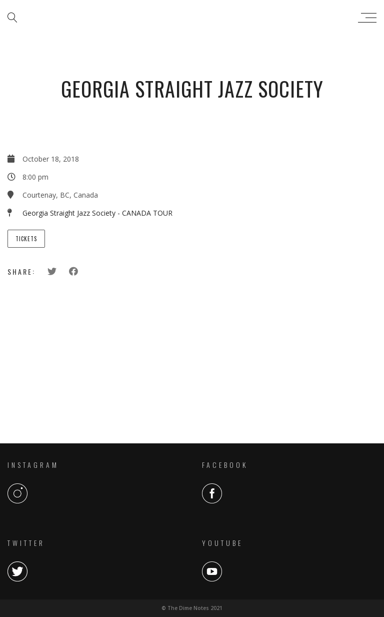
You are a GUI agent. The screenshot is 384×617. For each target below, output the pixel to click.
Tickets (26, 239)
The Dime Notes (189, 17)
